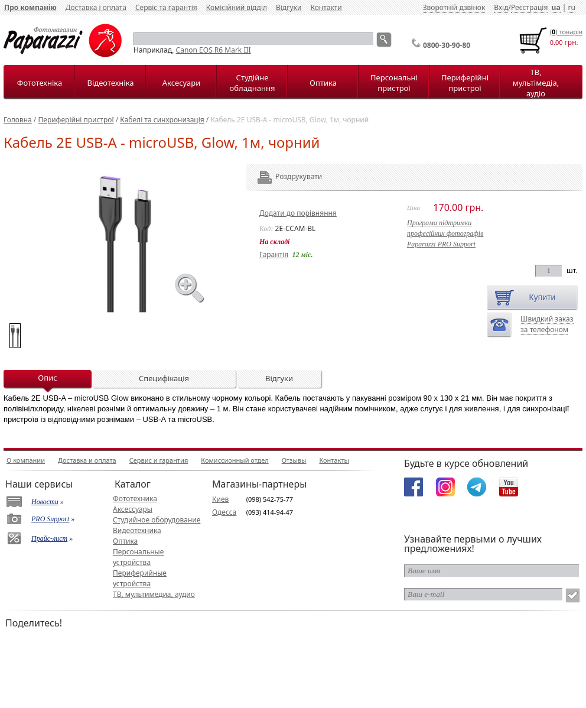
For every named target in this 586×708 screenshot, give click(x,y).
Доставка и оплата (87, 460)
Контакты (334, 460)
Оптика (323, 82)
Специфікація (164, 378)
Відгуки (288, 7)
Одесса (224, 512)
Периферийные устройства (140, 578)
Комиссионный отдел (234, 460)
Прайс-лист (49, 538)
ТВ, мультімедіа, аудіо (536, 83)
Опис (47, 377)
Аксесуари (181, 82)
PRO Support (50, 519)
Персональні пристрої (394, 82)
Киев (220, 499)
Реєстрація (529, 7)
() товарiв (566, 31)
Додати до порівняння (298, 213)
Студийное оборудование (156, 520)
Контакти (325, 7)
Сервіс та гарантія (166, 7)
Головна (18, 120)
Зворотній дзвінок (454, 7)
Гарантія (273, 254)
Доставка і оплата (96, 7)
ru (571, 7)
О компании (25, 460)
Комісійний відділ (236, 7)
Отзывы (294, 460)
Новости (44, 502)
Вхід (501, 7)
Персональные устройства (138, 557)
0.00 (556, 42)
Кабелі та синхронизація (162, 120)
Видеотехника (137, 530)
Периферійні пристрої (465, 82)
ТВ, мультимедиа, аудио (154, 594)
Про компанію (30, 7)
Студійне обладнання (252, 82)
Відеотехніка (110, 82)
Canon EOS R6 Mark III (213, 50)
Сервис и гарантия (158, 460)
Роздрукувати (282, 176)
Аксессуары (132, 509)
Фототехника (135, 498)
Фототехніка (39, 82)
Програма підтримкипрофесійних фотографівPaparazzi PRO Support (445, 233)
